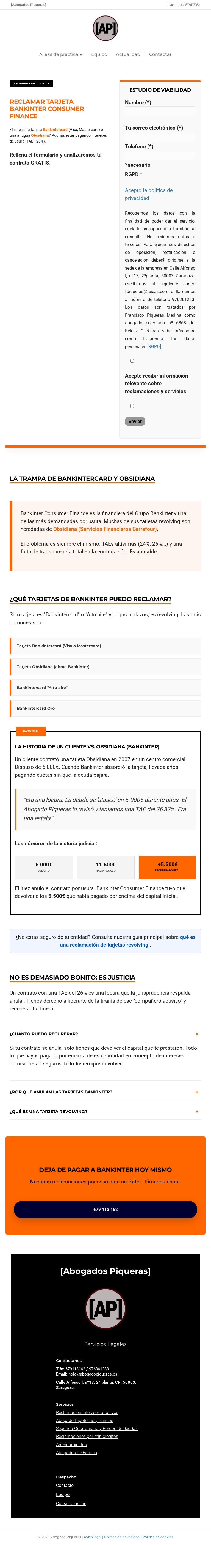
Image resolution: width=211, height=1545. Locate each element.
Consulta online (71, 1503)
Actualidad (128, 54)
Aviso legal (93, 1537)
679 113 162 (105, 1209)
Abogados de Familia (76, 1452)
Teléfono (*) (160, 151)
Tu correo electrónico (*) (160, 133)
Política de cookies (157, 1537)
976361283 (99, 1368)
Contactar (160, 54)
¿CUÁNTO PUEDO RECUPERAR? (44, 1034)
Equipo (99, 54)
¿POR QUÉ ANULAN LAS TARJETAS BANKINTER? (61, 1092)
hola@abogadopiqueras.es (92, 1374)
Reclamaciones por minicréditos (87, 1436)
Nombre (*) (160, 107)
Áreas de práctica (58, 54)
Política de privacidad (122, 1537)
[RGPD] (154, 346)
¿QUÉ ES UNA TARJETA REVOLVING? (48, 1111)
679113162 (75, 1368)
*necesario (138, 165)
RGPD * (133, 174)
